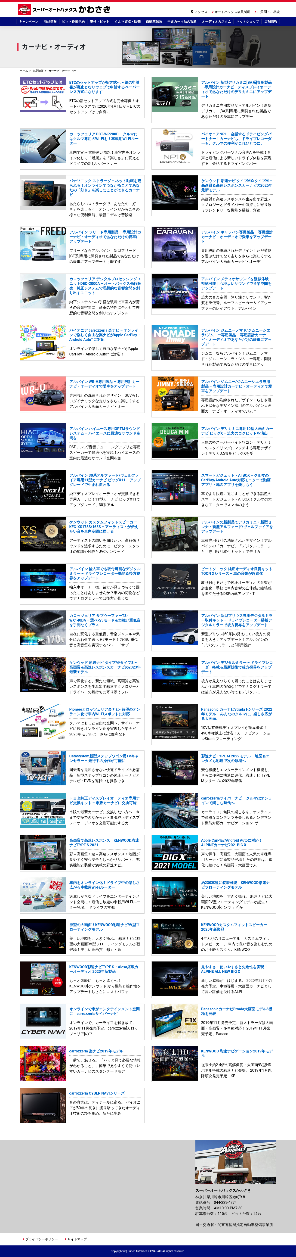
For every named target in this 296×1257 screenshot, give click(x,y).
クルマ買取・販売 (128, 21)
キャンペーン (28, 21)
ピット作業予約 (73, 21)
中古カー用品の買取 (182, 21)
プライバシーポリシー (41, 1239)
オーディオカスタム (216, 21)
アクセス (200, 12)
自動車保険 (154, 21)
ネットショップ (247, 21)
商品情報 (50, 21)
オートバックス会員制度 (232, 12)
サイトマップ (77, 1239)
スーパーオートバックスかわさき (65, 9)
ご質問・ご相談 (268, 12)
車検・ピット (99, 21)
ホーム (24, 70)
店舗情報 (270, 21)
